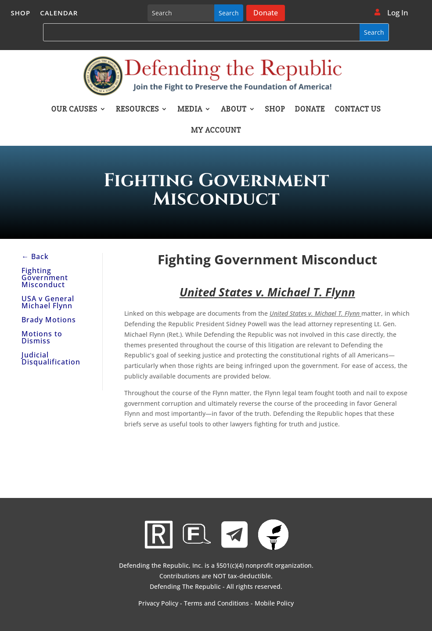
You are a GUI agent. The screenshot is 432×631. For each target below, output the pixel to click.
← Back (35, 256)
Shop (21, 13)
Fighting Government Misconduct (45, 277)
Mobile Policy (274, 603)
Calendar (59, 13)
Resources (137, 110)
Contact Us (358, 110)
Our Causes (74, 110)
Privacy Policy (158, 603)
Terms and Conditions (216, 603)
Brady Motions (49, 320)
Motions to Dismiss (42, 337)
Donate (265, 13)
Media (189, 110)
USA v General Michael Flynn (48, 302)
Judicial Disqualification (51, 358)
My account (216, 131)
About (233, 110)
